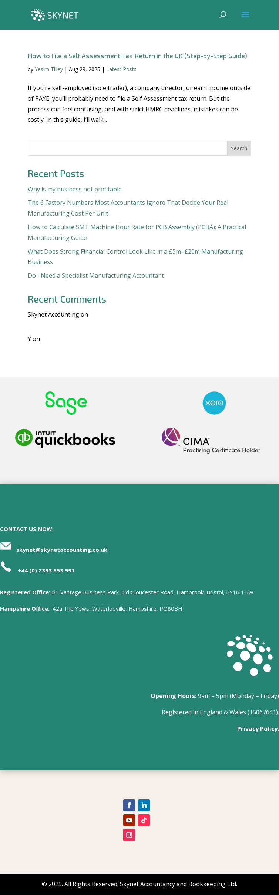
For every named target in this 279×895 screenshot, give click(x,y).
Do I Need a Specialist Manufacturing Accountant (96, 275)
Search (239, 148)
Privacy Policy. (258, 729)
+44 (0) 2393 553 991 (46, 570)
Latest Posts (121, 69)
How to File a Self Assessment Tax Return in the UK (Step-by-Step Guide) (137, 55)
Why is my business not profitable (75, 189)
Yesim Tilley (49, 69)
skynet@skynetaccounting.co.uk (61, 549)
